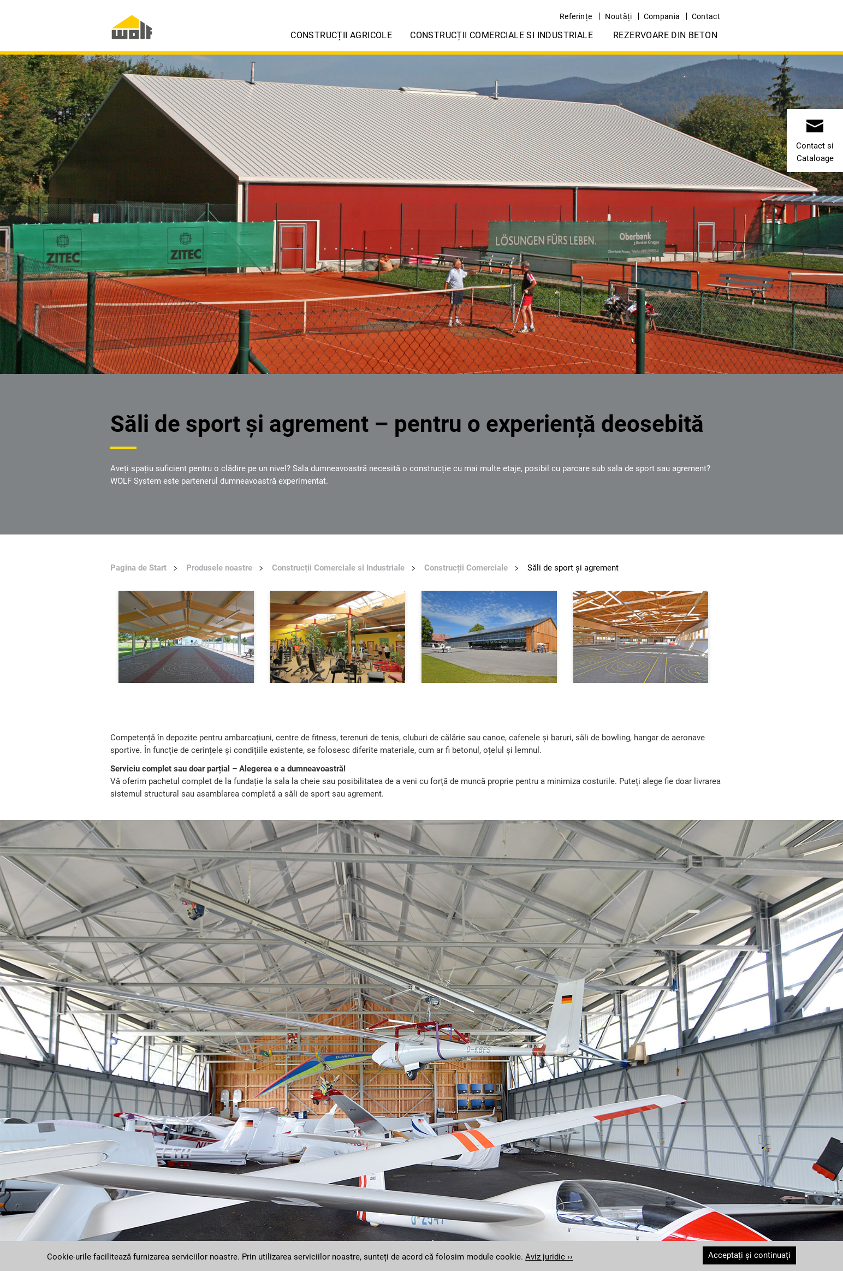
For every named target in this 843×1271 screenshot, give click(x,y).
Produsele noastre (219, 568)
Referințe (576, 16)
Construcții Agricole (341, 35)
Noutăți (618, 16)
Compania (662, 16)
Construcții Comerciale (466, 568)
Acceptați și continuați (749, 1255)
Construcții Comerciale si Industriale (501, 35)
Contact (706, 16)
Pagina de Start (138, 568)
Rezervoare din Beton (665, 35)
